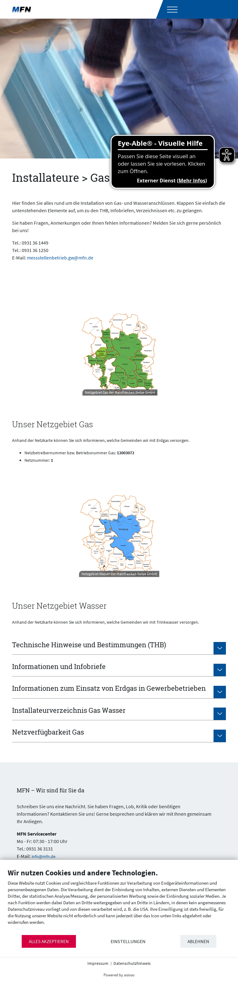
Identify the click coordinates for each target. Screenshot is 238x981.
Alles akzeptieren (49, 941)
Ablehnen (198, 941)
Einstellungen (128, 941)
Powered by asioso (119, 975)
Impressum (97, 963)
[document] (119, 901)
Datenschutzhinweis (132, 963)
